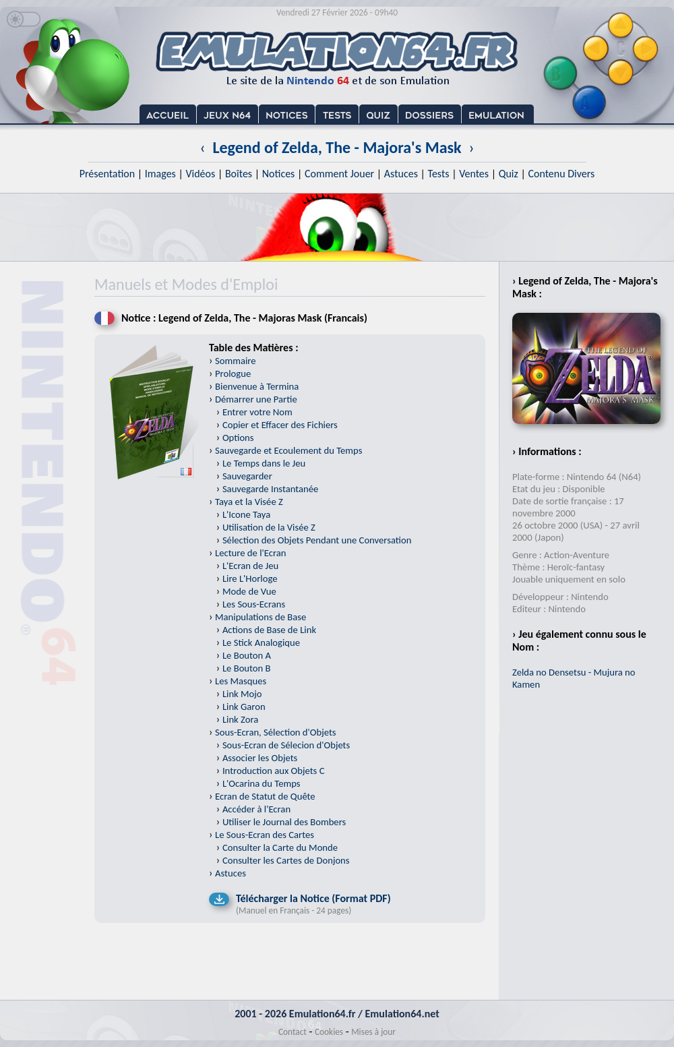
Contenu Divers (561, 173)
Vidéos (200, 173)
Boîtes (238, 173)
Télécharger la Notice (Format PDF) (313, 898)
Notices (278, 173)
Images (160, 173)
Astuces (401, 173)
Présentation (107, 173)
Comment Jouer (339, 173)
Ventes (474, 173)
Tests (439, 173)
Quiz (508, 173)
